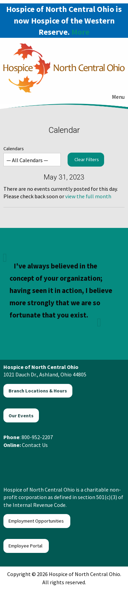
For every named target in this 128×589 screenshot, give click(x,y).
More (80, 32)
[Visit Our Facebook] (10, 460)
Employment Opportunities (37, 521)
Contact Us (35, 444)
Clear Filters (86, 159)
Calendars (32, 155)
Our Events (21, 416)
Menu (115, 97)
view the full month (88, 196)
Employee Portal (26, 546)
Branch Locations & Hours (38, 391)
